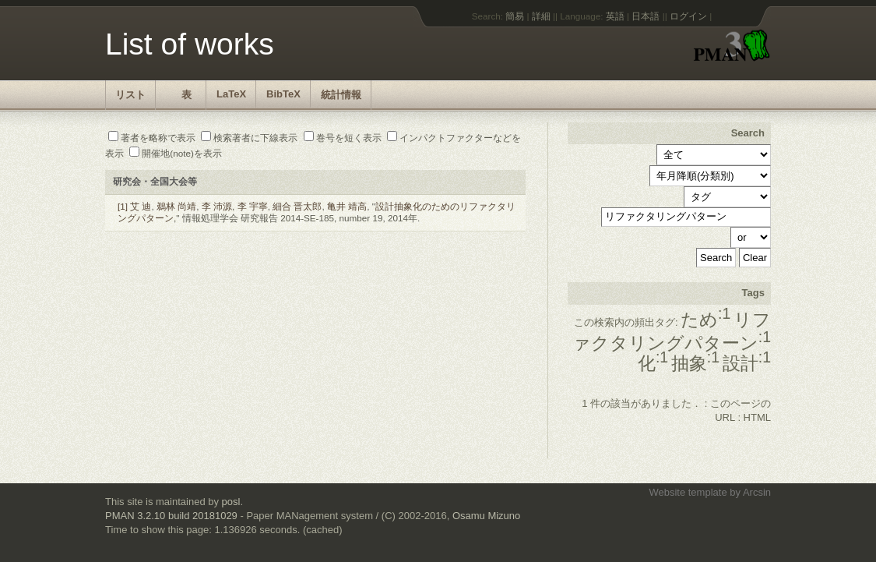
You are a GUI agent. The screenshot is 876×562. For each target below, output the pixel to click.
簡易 (514, 16)
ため (705, 319)
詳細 (541, 16)
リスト (130, 95)
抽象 (695, 363)
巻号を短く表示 (343, 138)
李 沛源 (217, 206)
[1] (123, 206)
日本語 (645, 16)
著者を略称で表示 (151, 138)
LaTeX (231, 94)
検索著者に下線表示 (249, 138)
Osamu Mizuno (486, 515)
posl (231, 501)
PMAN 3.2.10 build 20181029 (171, 515)
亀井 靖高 (347, 206)
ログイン (688, 16)
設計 (747, 363)
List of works (189, 44)
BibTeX (283, 94)
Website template (687, 492)
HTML (757, 417)
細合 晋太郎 (297, 206)
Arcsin (757, 492)
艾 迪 (140, 206)
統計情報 (341, 95)
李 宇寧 (252, 206)
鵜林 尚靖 (176, 206)
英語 (615, 16)
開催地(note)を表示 (175, 153)
